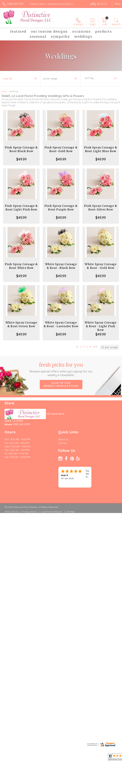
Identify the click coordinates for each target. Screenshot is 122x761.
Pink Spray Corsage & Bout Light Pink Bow (21, 207)
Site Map (70, 511)
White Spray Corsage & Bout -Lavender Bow (61, 324)
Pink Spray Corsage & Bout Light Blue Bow (100, 149)
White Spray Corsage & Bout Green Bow (21, 324)
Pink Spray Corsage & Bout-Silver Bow (100, 207)
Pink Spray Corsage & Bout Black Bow (21, 149)
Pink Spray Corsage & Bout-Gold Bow (61, 149)
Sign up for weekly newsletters (61, 384)
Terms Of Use (11, 511)
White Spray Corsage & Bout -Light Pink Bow (100, 326)
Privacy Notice (29, 511)
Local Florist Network (51, 511)
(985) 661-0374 (15, 3)
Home (4, 91)
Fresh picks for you (61, 369)
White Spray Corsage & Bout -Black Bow (61, 266)
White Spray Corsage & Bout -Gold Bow (100, 266)
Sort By (89, 78)
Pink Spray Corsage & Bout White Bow (21, 266)
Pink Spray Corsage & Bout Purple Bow (61, 207)
